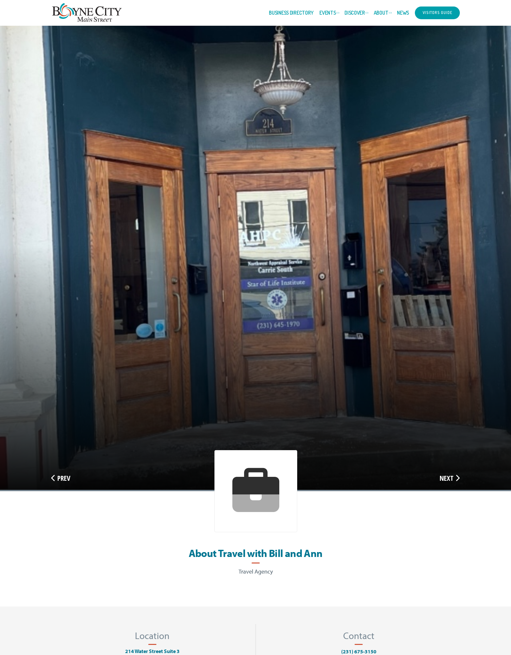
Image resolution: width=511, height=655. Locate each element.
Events (327, 12)
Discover (354, 12)
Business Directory (291, 12)
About (381, 12)
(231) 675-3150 (358, 651)
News (403, 12)
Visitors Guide (437, 12)
